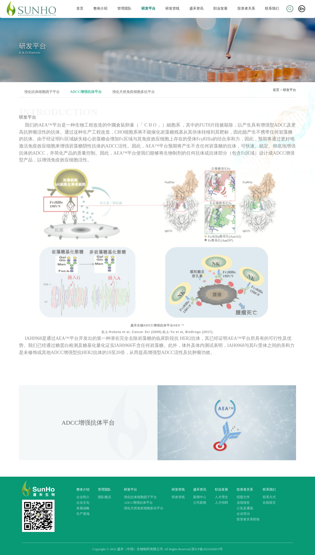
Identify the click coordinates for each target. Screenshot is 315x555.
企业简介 (82, 497)
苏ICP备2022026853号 (207, 549)
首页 (80, 8)
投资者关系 (246, 8)
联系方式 (269, 497)
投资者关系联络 (248, 519)
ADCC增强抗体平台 (138, 502)
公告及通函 (245, 508)
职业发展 (220, 8)
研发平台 (148, 8)
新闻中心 (199, 497)
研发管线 (172, 8)
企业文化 (82, 502)
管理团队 (124, 8)
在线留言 (269, 502)
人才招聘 (221, 502)
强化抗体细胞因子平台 (140, 497)
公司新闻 (199, 502)
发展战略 (82, 508)
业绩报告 (243, 502)
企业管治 (243, 514)
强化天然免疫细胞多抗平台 (143, 508)
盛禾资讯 (196, 8)
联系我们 (272, 8)
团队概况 (104, 497)
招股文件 (243, 497)
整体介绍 (100, 8)
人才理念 (221, 497)
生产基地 (82, 514)
